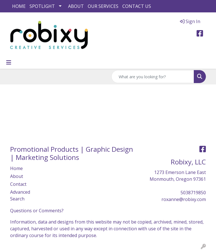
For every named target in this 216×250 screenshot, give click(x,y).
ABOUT (76, 6)
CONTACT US (136, 6)
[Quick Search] (152, 76)
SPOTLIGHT (42, 6)
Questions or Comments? (37, 210)
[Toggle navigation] (9, 62)
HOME (19, 6)
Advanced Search (20, 195)
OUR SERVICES (103, 6)
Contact (18, 184)
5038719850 (193, 192)
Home (16, 168)
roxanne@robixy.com (183, 199)
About (16, 176)
